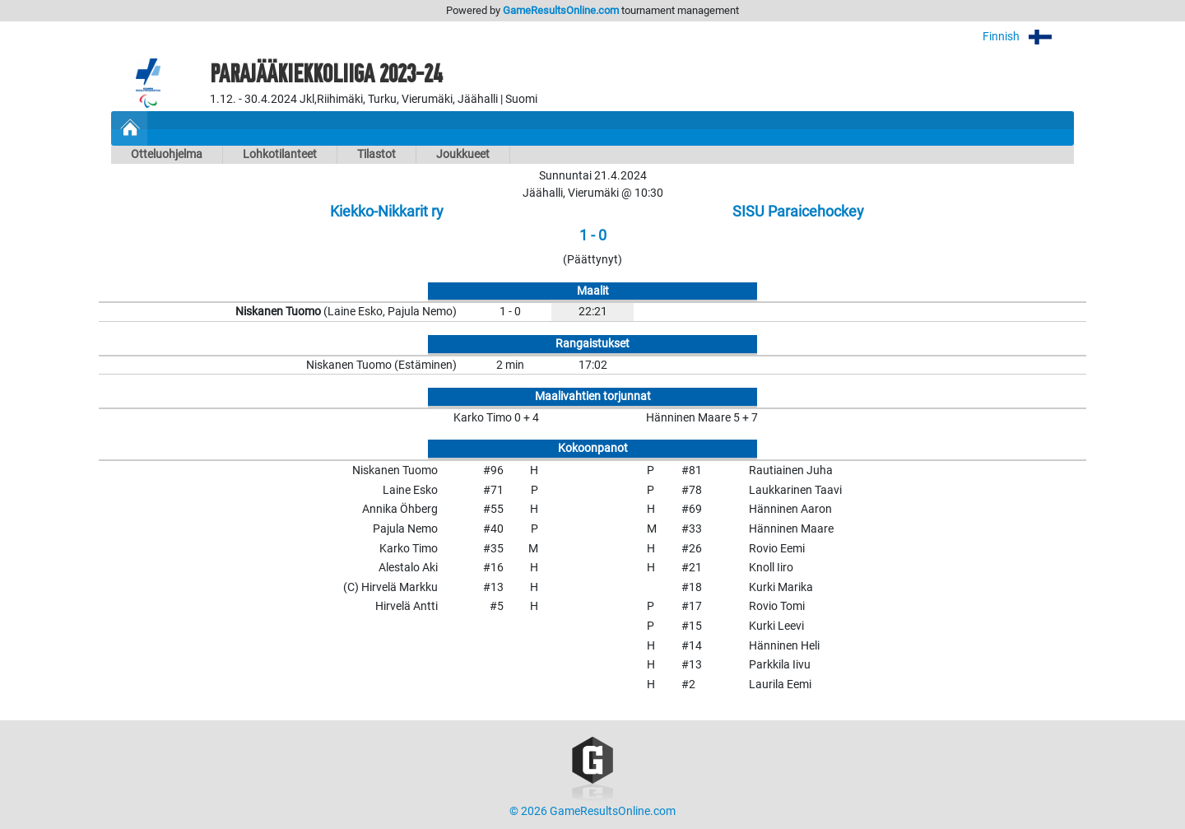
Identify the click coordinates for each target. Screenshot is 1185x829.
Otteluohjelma (166, 154)
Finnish (1028, 37)
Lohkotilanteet (280, 154)
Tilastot (376, 154)
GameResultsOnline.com (561, 10)
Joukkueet (463, 154)
